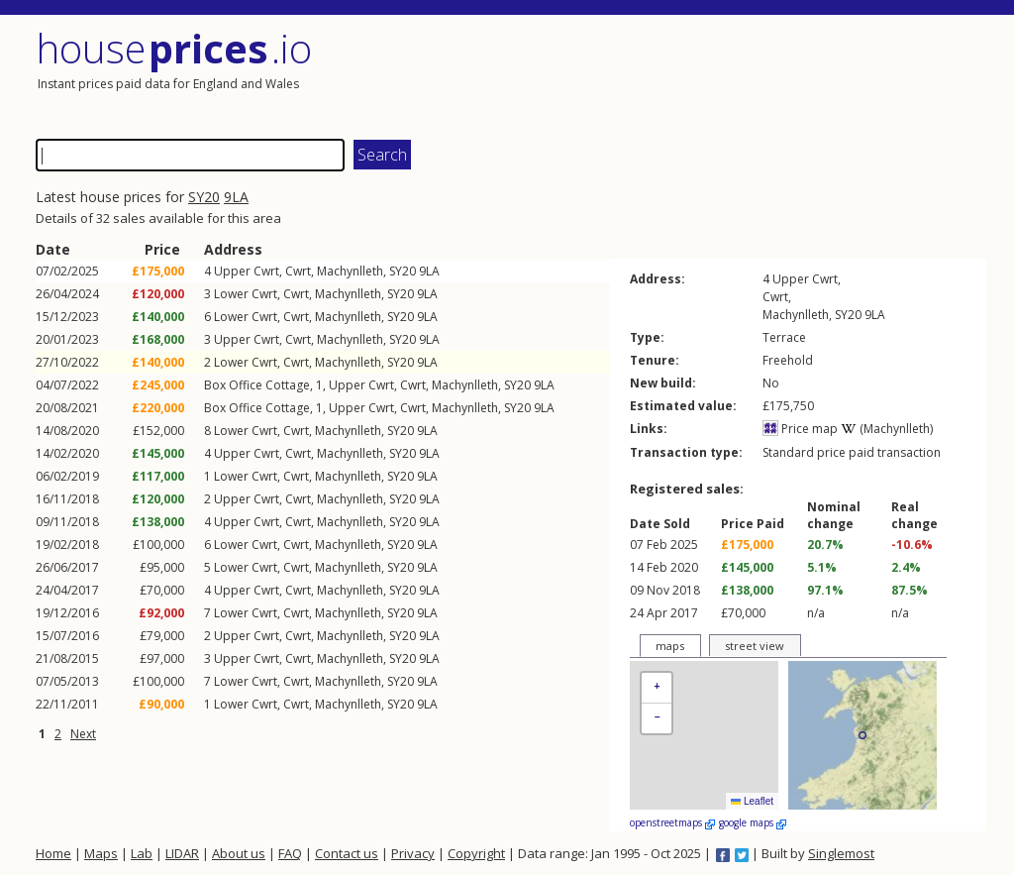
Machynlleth (350, 271)
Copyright (476, 853)
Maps (101, 853)
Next (83, 733)
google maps (752, 822)
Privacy (413, 853)
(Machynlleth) (887, 428)
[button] (656, 688)
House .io (174, 48)
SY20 (204, 196)
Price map (800, 428)
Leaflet (752, 801)
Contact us (346, 853)
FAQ (290, 853)
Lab (141, 853)
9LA (236, 196)
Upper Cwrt (246, 271)
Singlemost (841, 853)
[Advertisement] (748, 74)
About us (238, 853)
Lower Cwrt (245, 293)
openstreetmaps (672, 822)
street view (754, 645)
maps (670, 645)
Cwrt (298, 271)
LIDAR (182, 853)
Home (53, 853)
